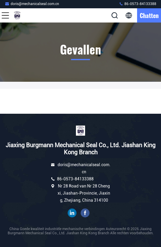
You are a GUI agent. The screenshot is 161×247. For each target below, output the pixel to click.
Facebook (85, 212)
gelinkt (72, 212)
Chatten (149, 15)
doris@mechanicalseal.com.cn (32, 3)
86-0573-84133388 (137, 3)
